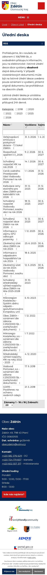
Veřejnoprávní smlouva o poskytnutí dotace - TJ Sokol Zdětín (12, 143)
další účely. (32, 557)
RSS (23, 43)
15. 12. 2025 (27, 220)
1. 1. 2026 (29, 171)
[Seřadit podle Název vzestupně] (11, 124)
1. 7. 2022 (29, 333)
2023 (19, 113)
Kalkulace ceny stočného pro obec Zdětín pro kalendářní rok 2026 (12, 192)
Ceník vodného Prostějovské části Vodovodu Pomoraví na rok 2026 (12, 176)
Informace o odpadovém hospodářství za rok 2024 (12, 257)
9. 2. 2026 (30, 152)
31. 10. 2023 (28, 281)
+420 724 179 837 (11, 459)
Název (6, 125)
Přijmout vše (9, 571)
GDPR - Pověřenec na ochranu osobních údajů (12, 392)
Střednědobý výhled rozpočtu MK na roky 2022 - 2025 (12, 358)
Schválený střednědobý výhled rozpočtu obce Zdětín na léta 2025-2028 (12, 287)
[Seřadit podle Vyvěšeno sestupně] (26, 127)
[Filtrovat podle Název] (13, 132)
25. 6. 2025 (30, 243)
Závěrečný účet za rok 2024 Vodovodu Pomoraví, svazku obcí (13, 271)
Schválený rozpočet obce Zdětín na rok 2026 (11, 223)
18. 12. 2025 (27, 202)
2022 (8, 113)
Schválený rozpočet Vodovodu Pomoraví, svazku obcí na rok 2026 (13, 208)
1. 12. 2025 (30, 231)
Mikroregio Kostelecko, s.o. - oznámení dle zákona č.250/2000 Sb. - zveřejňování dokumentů (12, 342)
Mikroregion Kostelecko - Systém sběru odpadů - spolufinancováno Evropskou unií (13, 305)
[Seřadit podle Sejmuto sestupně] (39, 127)
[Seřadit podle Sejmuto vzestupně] (39, 126)
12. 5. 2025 (30, 265)
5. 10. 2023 (30, 298)
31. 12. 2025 (27, 187)
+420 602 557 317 (11, 463)
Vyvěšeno (30, 125)
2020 (31, 109)
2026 (8, 117)
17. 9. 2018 (30, 366)
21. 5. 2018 (30, 387)
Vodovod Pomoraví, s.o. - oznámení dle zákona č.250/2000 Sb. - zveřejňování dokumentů (12, 374)
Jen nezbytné (24, 571)
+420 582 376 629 (12, 456)
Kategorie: (8, 109)
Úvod (4, 24)
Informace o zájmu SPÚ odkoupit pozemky (10, 235)
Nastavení (38, 571)
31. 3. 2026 (30, 137)
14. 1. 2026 (30, 161)
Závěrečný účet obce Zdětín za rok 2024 (12, 246)
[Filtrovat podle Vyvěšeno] (30, 132)
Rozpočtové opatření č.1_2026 (13, 155)
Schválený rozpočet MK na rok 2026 (12, 164)
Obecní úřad (17, 24)
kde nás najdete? (14, 494)
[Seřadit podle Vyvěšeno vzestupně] (26, 126)
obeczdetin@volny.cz (14, 444)
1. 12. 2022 (30, 315)
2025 (31, 113)
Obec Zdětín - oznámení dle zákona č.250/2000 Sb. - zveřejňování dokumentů (12, 322)
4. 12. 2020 (30, 354)
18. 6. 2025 (30, 252)
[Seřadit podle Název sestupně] (11, 125)
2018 (20, 109)
